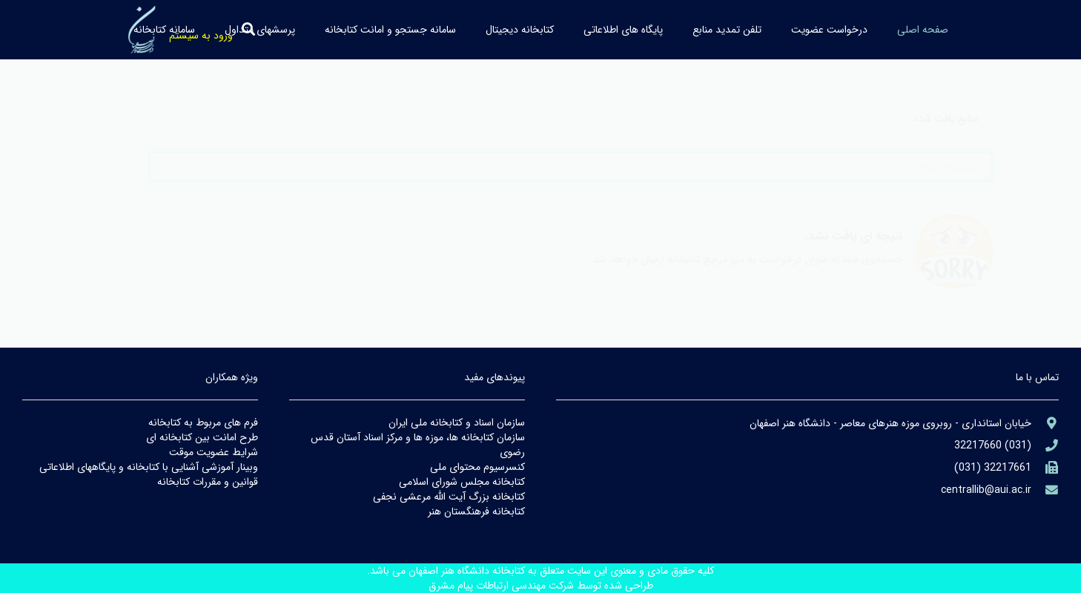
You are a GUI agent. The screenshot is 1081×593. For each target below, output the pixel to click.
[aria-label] (1045, 423)
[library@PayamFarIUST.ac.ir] (1045, 490)
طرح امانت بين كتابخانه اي (202, 437)
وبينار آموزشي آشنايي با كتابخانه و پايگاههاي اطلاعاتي (148, 467)
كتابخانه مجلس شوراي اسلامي (462, 482)
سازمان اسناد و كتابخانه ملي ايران (457, 422)
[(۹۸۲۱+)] (1045, 468)
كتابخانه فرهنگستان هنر (476, 511)
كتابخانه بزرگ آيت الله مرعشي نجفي (449, 496)
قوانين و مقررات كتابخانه (207, 482)
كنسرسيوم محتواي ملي (477, 467)
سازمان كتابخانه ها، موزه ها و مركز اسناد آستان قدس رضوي (418, 444)
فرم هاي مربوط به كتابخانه (203, 422)
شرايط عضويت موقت (213, 452)
